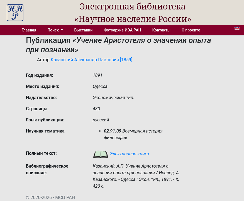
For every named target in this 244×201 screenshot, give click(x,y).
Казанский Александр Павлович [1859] (91, 59)
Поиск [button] (53, 30)
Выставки (83, 30)
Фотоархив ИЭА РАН (122, 30)
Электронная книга (121, 153)
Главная (29, 30)
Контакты (161, 30)
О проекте (191, 30)
